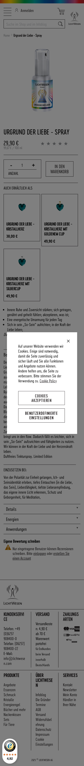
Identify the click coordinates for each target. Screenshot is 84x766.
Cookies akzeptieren (41, 398)
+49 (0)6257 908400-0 (12, 633)
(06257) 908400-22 (14, 646)
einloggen (39, 553)
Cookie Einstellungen (44, 741)
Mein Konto (70, 694)
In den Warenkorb (59, 169)
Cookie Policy (48, 380)
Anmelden (24, 10)
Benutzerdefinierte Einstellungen (41, 415)
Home (7, 35)
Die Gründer (43, 699)
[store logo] (72, 18)
